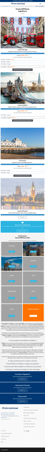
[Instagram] (25, 431)
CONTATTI (3, 430)
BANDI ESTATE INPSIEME (29, 412)
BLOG (2, 441)
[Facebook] (24, 431)
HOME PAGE (26, 407)
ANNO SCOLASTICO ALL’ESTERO (30, 410)
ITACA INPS (26, 415)
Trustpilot (22, 13)
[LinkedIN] (27, 431)
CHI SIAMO (3, 439)
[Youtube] (28, 431)
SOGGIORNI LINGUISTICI (29, 426)
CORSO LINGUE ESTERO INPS (30, 418)
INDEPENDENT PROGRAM (29, 423)
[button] (40, 4)
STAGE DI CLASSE (27, 421)
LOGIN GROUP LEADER (6, 433)
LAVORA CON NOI (5, 436)
